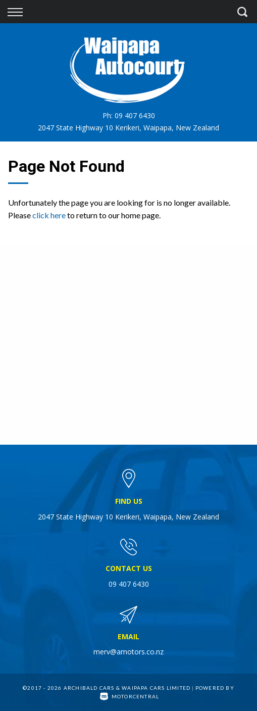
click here (49, 215)
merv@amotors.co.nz (128, 651)
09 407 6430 (135, 115)
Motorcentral (130, 696)
